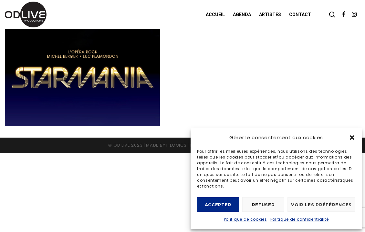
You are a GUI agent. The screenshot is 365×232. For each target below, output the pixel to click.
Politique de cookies (245, 219)
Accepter (218, 204)
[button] (352, 137)
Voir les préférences (321, 204)
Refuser (263, 204)
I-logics (176, 145)
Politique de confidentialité (299, 219)
